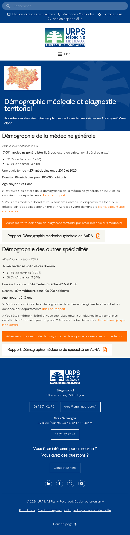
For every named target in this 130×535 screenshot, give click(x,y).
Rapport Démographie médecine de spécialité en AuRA (57, 349)
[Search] (8, 6)
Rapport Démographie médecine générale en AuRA (53, 236)
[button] (65, 54)
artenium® (96, 501)
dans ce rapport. (54, 195)
